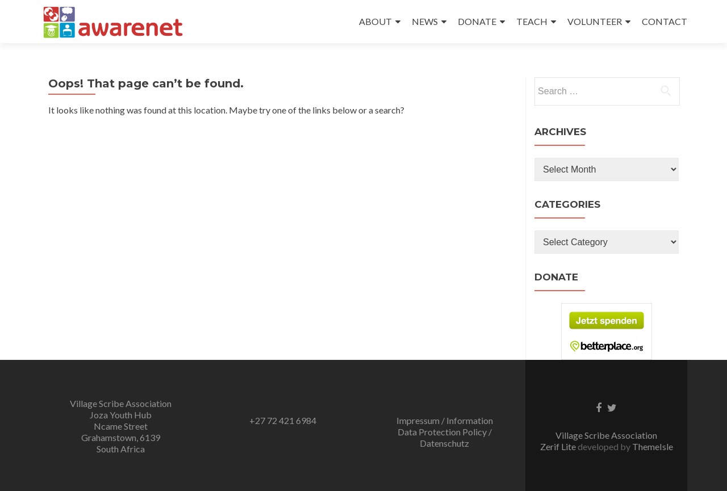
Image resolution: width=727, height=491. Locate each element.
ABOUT (375, 21)
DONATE (477, 21)
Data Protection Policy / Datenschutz (445, 437)
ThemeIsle (652, 446)
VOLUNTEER (594, 21)
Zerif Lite (559, 446)
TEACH (532, 21)
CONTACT (664, 21)
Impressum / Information (444, 420)
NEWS (425, 21)
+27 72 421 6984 (282, 420)
